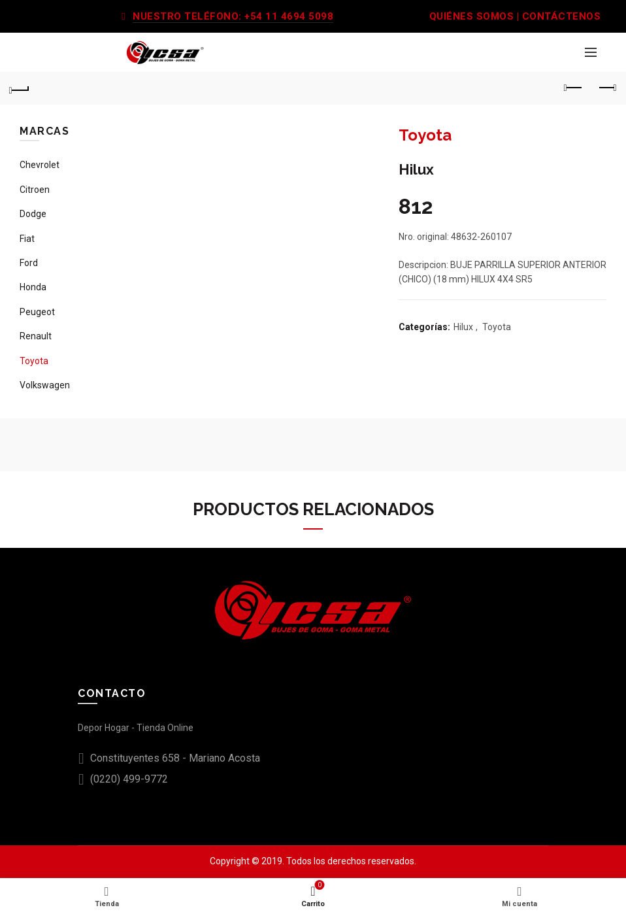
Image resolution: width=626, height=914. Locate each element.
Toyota (496, 327)
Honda (33, 287)
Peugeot (37, 312)
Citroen (35, 189)
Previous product (574, 87)
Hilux (463, 327)
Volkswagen (45, 385)
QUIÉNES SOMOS (471, 16)
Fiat (27, 238)
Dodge (33, 214)
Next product (606, 87)
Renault (36, 336)
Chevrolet (39, 165)
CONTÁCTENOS (561, 16)
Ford (29, 263)
